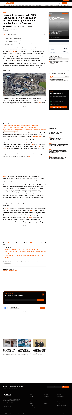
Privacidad (63, 413)
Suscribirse (65, 386)
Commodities (47, 5)
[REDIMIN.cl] (7, 395)
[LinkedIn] (6, 406)
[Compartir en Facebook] (11, 26)
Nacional (51, 5)
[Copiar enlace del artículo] (16, 26)
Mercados (29, 3)
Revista (44, 3)
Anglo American (12, 48)
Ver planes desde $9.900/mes (58, 107)
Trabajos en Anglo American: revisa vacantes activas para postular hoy (22, 249)
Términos (59, 413)
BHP (33, 144)
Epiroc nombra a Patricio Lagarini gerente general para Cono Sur (19, 127)
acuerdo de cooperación (7, 263)
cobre (4, 148)
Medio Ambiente (63, 5)
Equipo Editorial (60, 399)
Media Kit (21, 0)
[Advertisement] (24, 114)
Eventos (40, 3)
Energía (30, 5)
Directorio (24, 3)
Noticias (19, 3)
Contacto (58, 403)
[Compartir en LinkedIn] (9, 26)
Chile (31, 210)
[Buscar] (55, 3)
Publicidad (25, 0)
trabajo (7, 208)
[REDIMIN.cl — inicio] (8, 3)
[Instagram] (10, 406)
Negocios (50, 3)
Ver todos (67, 56)
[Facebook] (8, 406)
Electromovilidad (56, 5)
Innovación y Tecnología (39, 5)
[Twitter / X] (4, 406)
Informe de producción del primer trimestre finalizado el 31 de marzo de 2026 (22, 125)
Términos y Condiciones (61, 405)
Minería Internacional (14, 5)
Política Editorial (60, 398)
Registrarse (65, 3)
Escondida (22, 199)
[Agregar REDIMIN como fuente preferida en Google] (30, 26)
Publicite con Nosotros (61, 401)
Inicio (4, 9)
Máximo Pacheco (37, 136)
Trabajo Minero (21, 5)
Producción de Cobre (28, 261)
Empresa (26, 5)
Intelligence (35, 3)
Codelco (5, 48)
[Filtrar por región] (59, 59)
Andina (6, 261)
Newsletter (60, 0)
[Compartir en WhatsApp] (4, 26)
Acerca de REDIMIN (60, 396)
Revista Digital (46, 399)
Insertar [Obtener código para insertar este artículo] (22, 26)
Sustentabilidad (36, 261)
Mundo (33, 5)
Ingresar (59, 3)
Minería (5, 5)
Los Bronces (22, 261)
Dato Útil (9, 5)
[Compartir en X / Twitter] (7, 26)
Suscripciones (46, 396)
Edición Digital (16, 0)
